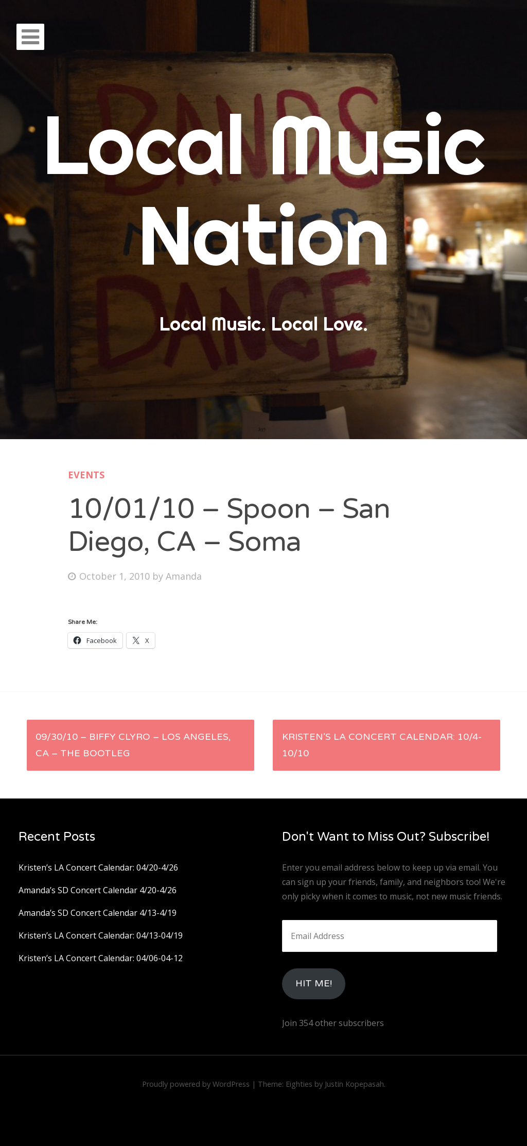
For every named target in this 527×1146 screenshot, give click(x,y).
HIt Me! (313, 983)
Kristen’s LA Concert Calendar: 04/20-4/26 (98, 867)
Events (86, 474)
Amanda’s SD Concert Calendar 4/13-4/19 (98, 912)
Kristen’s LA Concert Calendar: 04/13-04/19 (101, 935)
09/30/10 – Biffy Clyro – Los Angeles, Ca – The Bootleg (133, 745)
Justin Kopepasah (354, 1084)
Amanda (184, 576)
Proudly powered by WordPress (196, 1084)
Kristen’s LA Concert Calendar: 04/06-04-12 (101, 958)
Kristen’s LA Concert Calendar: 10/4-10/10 (382, 745)
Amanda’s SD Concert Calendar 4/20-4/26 (98, 890)
